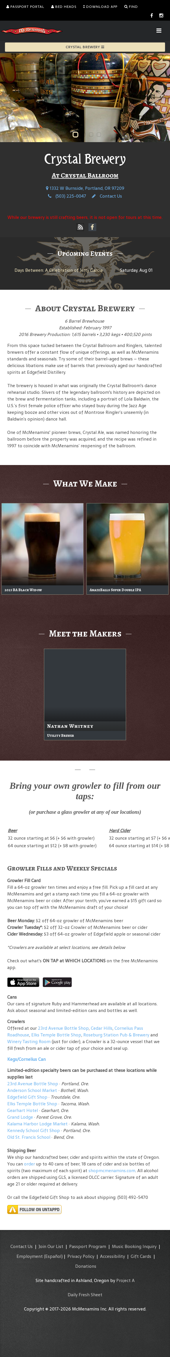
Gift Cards (141, 1256)
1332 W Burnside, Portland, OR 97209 (85, 188)
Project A (125, 1280)
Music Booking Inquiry (134, 1246)
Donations (85, 1266)
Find (131, 7)
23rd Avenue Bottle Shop (63, 1028)
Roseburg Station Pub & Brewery (116, 1034)
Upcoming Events (85, 253)
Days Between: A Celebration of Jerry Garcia (58, 270)
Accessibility (112, 1256)
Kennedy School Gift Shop (33, 1130)
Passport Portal (25, 7)
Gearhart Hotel (22, 1110)
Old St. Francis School (28, 1137)
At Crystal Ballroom (85, 175)
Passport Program (87, 1246)
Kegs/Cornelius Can (26, 1059)
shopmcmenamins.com (111, 1170)
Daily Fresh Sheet (85, 1294)
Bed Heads (63, 7)
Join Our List (50, 1246)
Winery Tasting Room (29, 1041)
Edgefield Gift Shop (27, 1097)
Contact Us (107, 196)
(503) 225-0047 (67, 196)
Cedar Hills (101, 1028)
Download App (100, 7)
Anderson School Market (32, 1090)
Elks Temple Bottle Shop (56, 1034)
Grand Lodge (20, 1117)
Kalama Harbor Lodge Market (38, 1123)
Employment (29, 1256)
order (29, 1164)
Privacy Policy (80, 1256)
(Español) (53, 1256)
